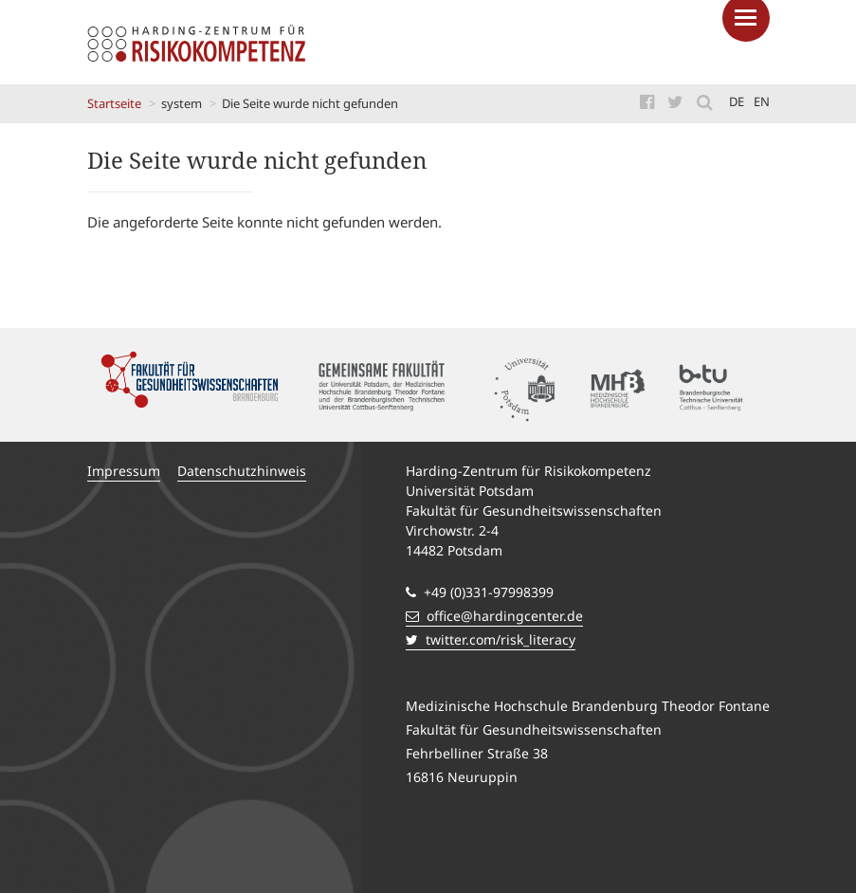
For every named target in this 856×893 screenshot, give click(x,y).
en (762, 101)
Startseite (114, 103)
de (736, 101)
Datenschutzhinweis (241, 471)
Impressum (123, 471)
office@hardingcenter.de (494, 616)
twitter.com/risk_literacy (490, 639)
